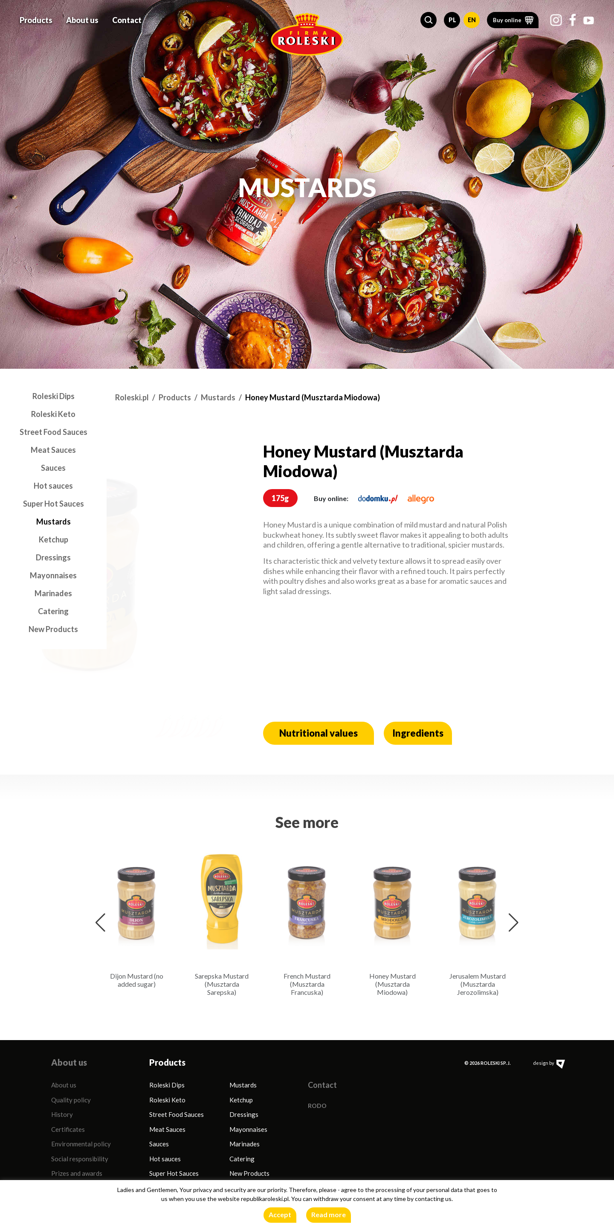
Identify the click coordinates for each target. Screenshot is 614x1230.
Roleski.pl (132, 397)
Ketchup (53, 539)
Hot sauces (53, 485)
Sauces (53, 467)
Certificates (68, 1129)
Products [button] (36, 18)
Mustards (53, 521)
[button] (428, 19)
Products (175, 397)
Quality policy (71, 1100)
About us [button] (82, 18)
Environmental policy (81, 1144)
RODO (317, 1105)
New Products (53, 629)
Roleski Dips (53, 396)
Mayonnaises (53, 575)
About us (63, 1085)
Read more (328, 1214)
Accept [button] (280, 1214)
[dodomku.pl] (378, 498)
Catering (53, 611)
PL (452, 18)
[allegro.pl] (421, 498)
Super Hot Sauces (53, 503)
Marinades (53, 593)
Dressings (53, 557)
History (62, 1114)
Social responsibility (79, 1159)
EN (472, 18)
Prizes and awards (76, 1173)
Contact (127, 18)
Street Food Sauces (53, 432)
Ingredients (417, 733)
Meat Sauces (53, 450)
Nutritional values (318, 733)
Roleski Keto (53, 414)
